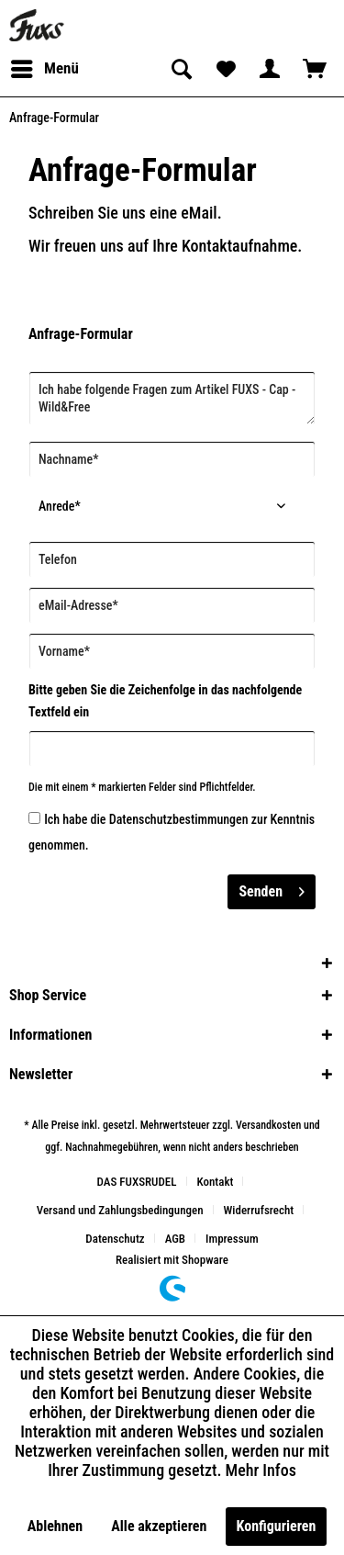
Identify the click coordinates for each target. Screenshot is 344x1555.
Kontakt (215, 1182)
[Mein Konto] (269, 69)
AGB (175, 1238)
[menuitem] (44, 69)
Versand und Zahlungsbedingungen (120, 1210)
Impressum (232, 1238)
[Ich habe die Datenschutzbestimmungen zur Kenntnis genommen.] (34, 818)
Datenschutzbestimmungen (179, 819)
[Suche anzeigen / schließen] (179, 69)
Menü (45, 65)
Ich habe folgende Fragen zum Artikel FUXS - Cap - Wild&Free (172, 398)
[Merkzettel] (224, 69)
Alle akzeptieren (158, 1526)
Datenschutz (114, 1238)
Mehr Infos (261, 1470)
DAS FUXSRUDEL (137, 1182)
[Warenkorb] (314, 69)
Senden (272, 888)
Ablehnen (55, 1526)
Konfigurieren (276, 1526)
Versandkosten (268, 1125)
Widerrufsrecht (259, 1210)
